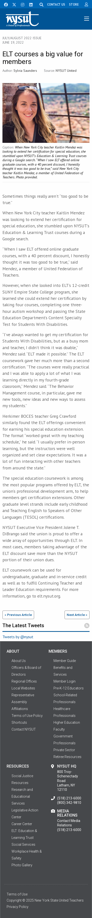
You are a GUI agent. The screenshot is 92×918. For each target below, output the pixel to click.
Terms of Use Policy (27, 716)
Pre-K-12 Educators (68, 688)
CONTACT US (56, 4)
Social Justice (22, 776)
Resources (20, 783)
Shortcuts (19, 722)
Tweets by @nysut (17, 636)
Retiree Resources (67, 757)
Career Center (22, 824)
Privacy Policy (17, 907)
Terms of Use (17, 894)
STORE (74, 4)
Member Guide (64, 661)
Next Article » (77, 615)
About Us (19, 661)
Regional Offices (24, 681)
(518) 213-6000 (69, 798)
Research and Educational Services (22, 796)
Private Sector (64, 750)
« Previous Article (18, 615)
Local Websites (23, 688)
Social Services (23, 844)
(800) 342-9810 (69, 803)
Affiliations (20, 709)
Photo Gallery (22, 865)
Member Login (64, 681)
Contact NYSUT (24, 729)
